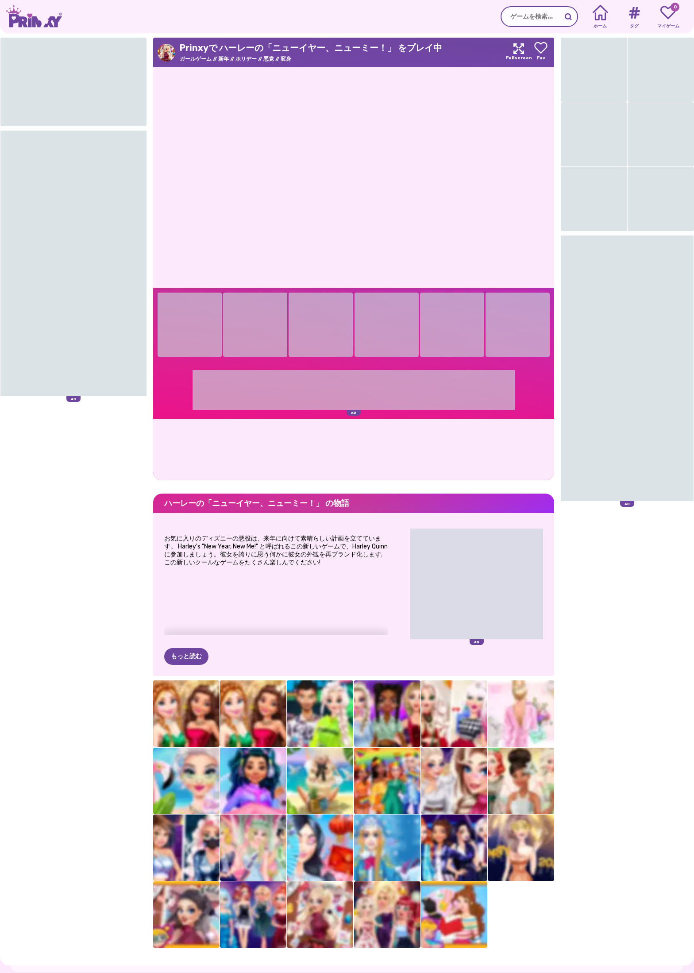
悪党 (268, 59)
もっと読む (186, 612)
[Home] (600, 17)
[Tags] (634, 17)
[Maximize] (518, 52)
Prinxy (58, 951)
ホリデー (246, 59)
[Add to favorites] (540, 52)
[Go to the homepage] (31, 16)
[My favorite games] (668, 17)
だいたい (61, 969)
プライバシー (96, 969)
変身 (286, 59)
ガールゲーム (196, 59)
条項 (126, 969)
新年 (223, 59)
